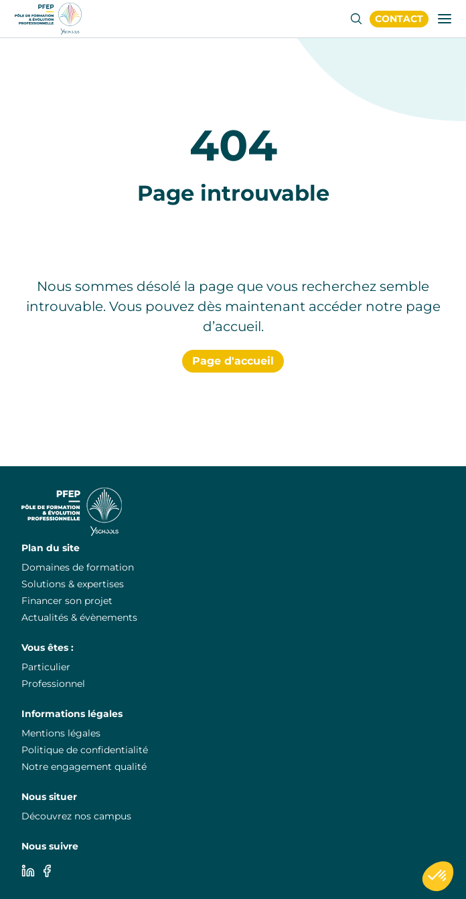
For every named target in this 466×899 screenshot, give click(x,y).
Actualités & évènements (79, 617)
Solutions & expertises (72, 584)
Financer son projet (66, 601)
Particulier (45, 667)
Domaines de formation (77, 567)
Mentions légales (60, 733)
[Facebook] (47, 871)
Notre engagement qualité (84, 767)
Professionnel (53, 684)
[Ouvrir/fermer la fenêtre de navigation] (444, 18)
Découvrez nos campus (76, 816)
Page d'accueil (233, 361)
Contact (399, 19)
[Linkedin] (28, 871)
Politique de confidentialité (84, 750)
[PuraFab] (48, 19)
